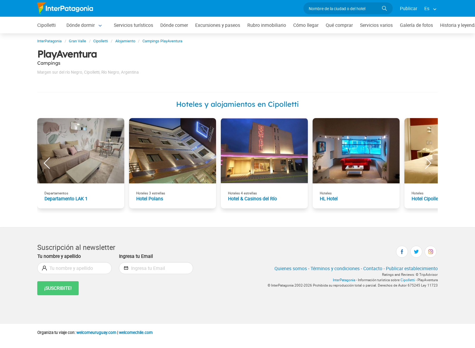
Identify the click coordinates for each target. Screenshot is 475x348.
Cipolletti (46, 25)
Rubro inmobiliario (266, 25)
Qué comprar (339, 25)
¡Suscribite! (58, 288)
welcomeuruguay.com (96, 332)
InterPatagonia (344, 280)
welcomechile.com (136, 332)
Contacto (372, 268)
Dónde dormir (80, 25)
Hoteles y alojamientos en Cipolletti (237, 104)
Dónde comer (174, 25)
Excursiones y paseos (217, 25)
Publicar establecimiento (412, 268)
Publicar (408, 8)
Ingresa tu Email (136, 256)
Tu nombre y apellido (59, 256)
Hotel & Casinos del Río (252, 198)
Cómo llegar (306, 25)
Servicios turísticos (133, 25)
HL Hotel (329, 198)
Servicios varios (376, 25)
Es (426, 8)
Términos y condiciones (335, 268)
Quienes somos (290, 268)
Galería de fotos (416, 25)
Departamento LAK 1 (66, 198)
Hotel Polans (149, 198)
